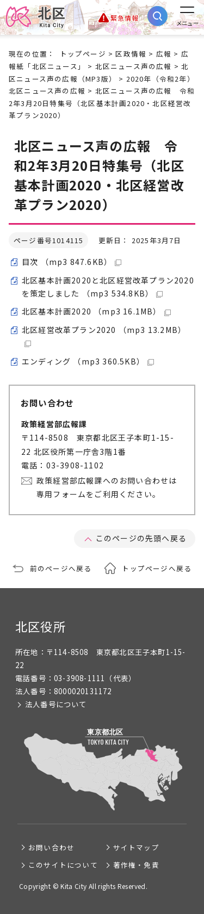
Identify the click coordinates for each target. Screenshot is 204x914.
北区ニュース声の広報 (133, 66)
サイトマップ (136, 847)
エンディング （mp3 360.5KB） (88, 361)
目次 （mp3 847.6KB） (71, 261)
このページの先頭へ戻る (141, 538)
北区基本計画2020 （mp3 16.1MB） (96, 311)
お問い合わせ (51, 847)
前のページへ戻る (61, 568)
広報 (163, 53)
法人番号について (56, 704)
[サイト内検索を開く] (157, 16)
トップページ (83, 53)
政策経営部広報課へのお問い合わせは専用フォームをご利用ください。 (106, 487)
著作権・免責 (136, 865)
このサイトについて (63, 865)
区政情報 (130, 53)
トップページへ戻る (156, 568)
